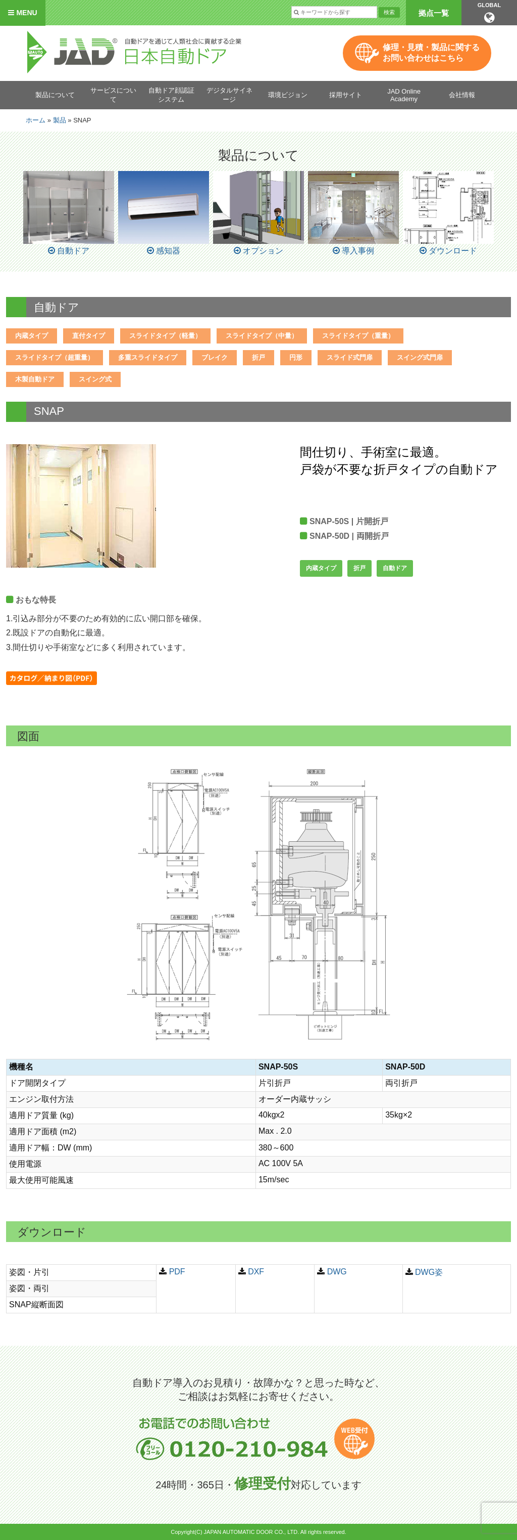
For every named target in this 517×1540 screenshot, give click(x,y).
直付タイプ (88, 335)
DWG (337, 1271)
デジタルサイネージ (229, 95)
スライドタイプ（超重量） (54, 357)
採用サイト (345, 95)
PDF (177, 1271)
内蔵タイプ (31, 335)
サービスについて (113, 95)
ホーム (35, 120)
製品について (55, 95)
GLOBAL (489, 12)
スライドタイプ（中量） (262, 335)
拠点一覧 (434, 13)
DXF (256, 1271)
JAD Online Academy (404, 95)
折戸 (258, 357)
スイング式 (95, 379)
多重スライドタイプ (147, 357)
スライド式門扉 (350, 357)
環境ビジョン (287, 95)
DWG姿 (429, 1272)
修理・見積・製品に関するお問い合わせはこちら (431, 52)
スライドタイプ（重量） (358, 335)
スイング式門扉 (420, 357)
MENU (22, 13)
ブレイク (214, 357)
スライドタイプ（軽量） (165, 335)
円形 (295, 357)
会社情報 (462, 95)
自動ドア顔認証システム (171, 95)
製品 (59, 120)
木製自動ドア (35, 379)
